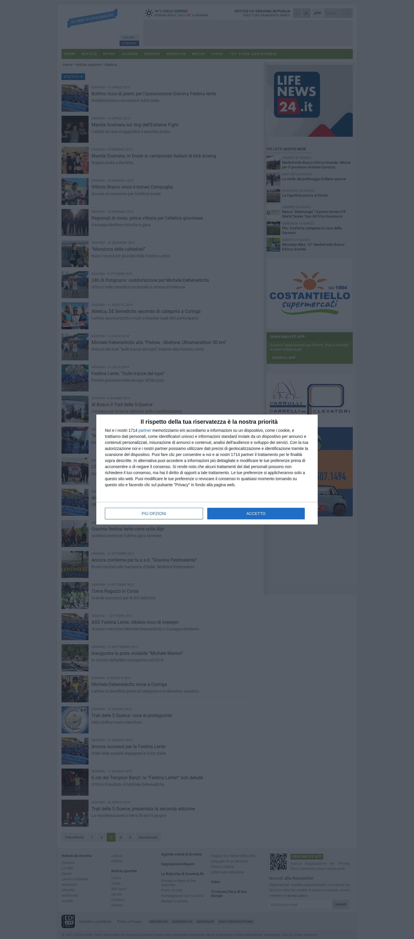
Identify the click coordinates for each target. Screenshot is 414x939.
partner (145, 430)
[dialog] (207, 469)
